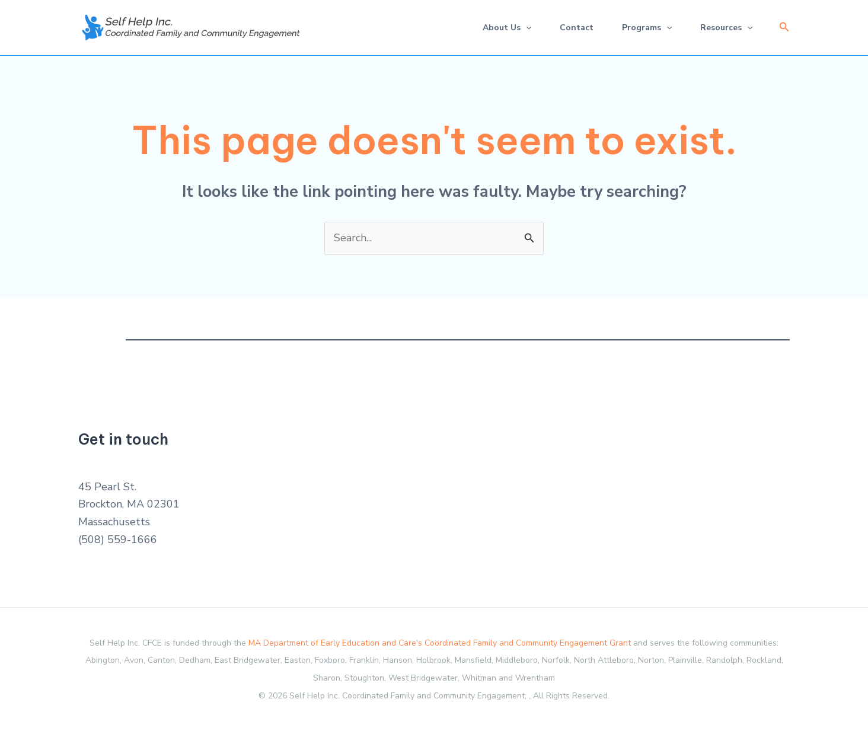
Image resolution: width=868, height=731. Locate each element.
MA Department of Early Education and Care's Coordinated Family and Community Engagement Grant (439, 643)
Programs (647, 27)
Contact (576, 27)
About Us (507, 27)
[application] (526, 27)
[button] (784, 28)
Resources (726, 27)
